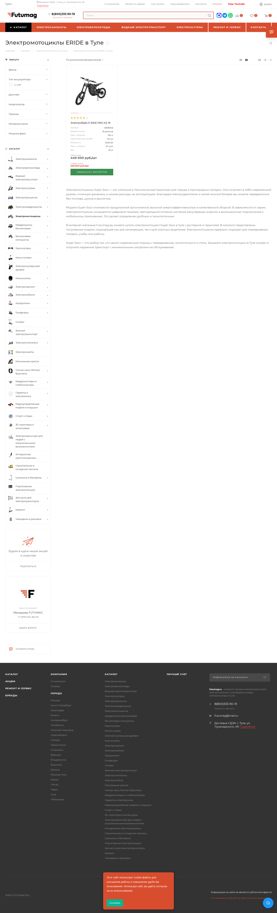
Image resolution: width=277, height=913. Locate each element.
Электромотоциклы (116, 711)
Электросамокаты (115, 681)
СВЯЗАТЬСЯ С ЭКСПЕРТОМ (91, 172)
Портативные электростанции (123, 843)
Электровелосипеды (117, 686)
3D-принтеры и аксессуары (121, 814)
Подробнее (43, 5)
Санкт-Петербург (61, 705)
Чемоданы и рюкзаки (118, 858)
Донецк (55, 769)
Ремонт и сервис (18, 688)
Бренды (11, 695)
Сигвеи (109, 765)
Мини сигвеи (113, 730)
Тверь (54, 789)
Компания (59, 674)
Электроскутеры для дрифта (121, 735)
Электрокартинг (114, 745)
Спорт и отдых (113, 810)
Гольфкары (111, 760)
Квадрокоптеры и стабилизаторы (125, 795)
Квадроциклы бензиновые (121, 715)
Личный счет (177, 674)
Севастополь (58, 744)
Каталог (11, 674)
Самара (55, 740)
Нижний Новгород (62, 730)
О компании (58, 681)
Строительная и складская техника (126, 833)
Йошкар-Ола (58, 774)
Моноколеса (112, 740)
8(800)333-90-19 (63, 14)
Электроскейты (114, 780)
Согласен (115, 903)
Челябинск (57, 725)
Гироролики (112, 755)
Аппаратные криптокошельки (123, 828)
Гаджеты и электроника (119, 800)
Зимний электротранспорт (121, 770)
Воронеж (56, 764)
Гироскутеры (112, 725)
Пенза (54, 784)
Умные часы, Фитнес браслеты (123, 790)
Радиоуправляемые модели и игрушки (128, 805)
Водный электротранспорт (121, 691)
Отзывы (55, 686)
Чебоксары (57, 799)
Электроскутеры (114, 696)
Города (56, 693)
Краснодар (57, 710)
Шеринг (109, 853)
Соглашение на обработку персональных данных (238, 898)
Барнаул (56, 754)
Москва (55, 700)
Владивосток (58, 759)
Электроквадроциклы (118, 706)
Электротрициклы (116, 701)
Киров (54, 779)
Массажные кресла (116, 785)
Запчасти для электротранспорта (125, 848)
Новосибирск (59, 735)
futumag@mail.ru (226, 715)
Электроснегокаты (116, 775)
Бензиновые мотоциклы (119, 720)
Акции (10, 681)
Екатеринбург (59, 720)
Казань (55, 715)
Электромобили (114, 750)
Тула (53, 794)
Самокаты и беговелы (118, 838)
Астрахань (57, 749)
